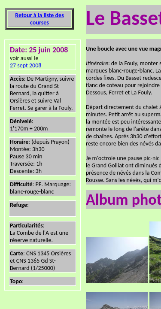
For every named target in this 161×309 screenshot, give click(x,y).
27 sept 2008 (25, 65)
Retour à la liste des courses (39, 19)
